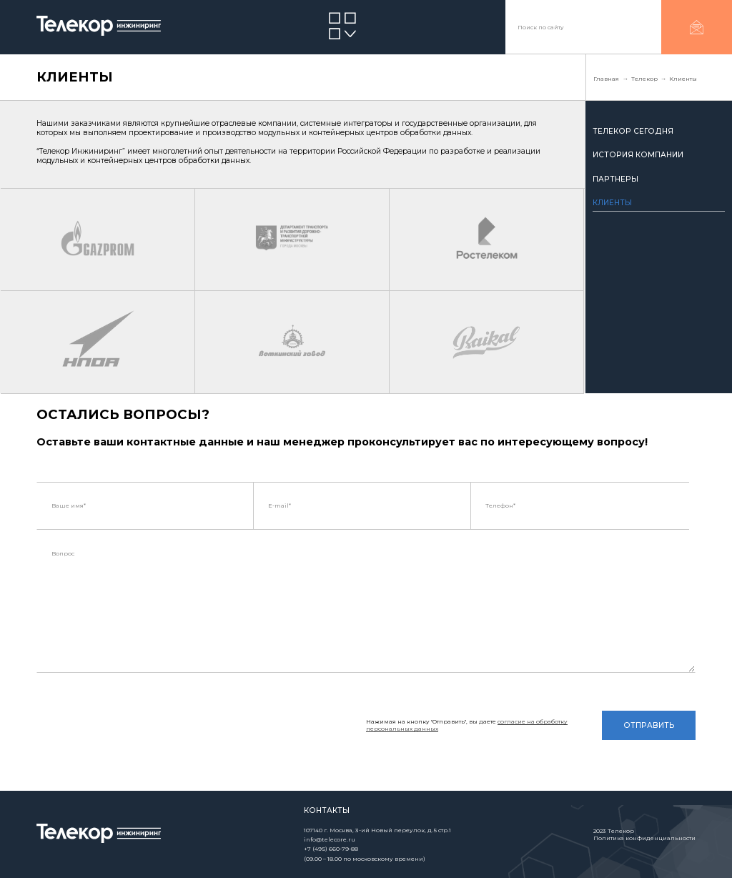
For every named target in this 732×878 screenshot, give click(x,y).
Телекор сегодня (633, 131)
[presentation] (145, 730)
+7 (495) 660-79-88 (331, 848)
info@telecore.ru (329, 839)
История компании (638, 154)
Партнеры (615, 179)
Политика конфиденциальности (644, 838)
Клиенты (612, 202)
